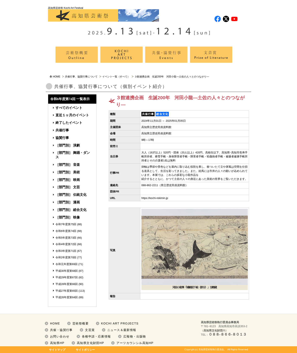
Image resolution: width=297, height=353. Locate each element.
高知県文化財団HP (90, 343)
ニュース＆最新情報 (121, 330)
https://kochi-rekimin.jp (154, 198)
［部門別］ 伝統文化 (71, 194)
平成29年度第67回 (67, 277)
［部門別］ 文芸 (68, 187)
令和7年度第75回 (66, 224)
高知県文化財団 (213, 330)
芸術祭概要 (80, 323)
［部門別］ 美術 (68, 172)
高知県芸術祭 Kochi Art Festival (103, 14)
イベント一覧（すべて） (116, 76)
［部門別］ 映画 (68, 180)
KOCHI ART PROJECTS (120, 323)
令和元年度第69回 (66, 264)
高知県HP (57, 343)
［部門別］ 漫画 (68, 202)
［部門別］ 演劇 (68, 145)
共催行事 (62, 130)
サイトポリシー (85, 349)
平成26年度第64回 (67, 297)
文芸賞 (90, 330)
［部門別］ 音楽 (68, 164)
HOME (56, 76)
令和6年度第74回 (66, 231)
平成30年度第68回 (67, 270)
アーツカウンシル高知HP (134, 343)
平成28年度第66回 (67, 284)
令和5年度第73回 (66, 237)
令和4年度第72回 (66, 244)
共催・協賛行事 (61, 330)
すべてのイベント (69, 108)
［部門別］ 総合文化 (71, 210)
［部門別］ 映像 (68, 217)
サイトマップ (57, 349)
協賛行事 (62, 138)
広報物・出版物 (134, 336)
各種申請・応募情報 (96, 336)
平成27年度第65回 (67, 290)
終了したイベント (69, 122)
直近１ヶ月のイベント (72, 115)
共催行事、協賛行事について (81, 76)
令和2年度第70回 (66, 257)
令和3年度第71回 (66, 250)
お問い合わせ (59, 336)
